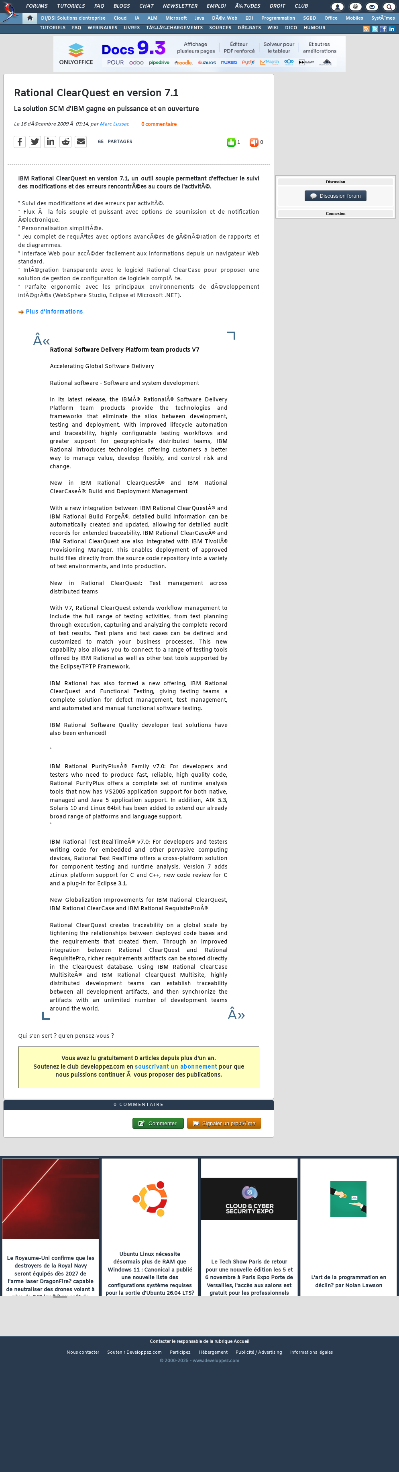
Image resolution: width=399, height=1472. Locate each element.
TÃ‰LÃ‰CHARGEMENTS (174, 28)
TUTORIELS (52, 28)
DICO (291, 28)
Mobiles (354, 18)
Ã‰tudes (247, 6)
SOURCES (220, 28)
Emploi (216, 6)
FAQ (99, 6)
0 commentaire (159, 143)
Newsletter (180, 6)
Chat (146, 6)
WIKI (273, 28)
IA (136, 18)
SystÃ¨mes (383, 18)
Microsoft (176, 18)
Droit (277, 6)
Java (199, 18)
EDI (249, 18)
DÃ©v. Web (224, 18)
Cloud (120, 18)
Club (301, 6)
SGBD (309, 18)
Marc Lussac (114, 142)
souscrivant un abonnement (176, 1085)
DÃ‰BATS (249, 28)
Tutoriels (71, 6)
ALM (152, 18)
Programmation (278, 18)
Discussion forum (335, 196)
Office (331, 18)
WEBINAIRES (102, 28)
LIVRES (132, 28)
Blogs (121, 6)
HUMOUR (314, 28)
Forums (36, 6)
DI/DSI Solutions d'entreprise (73, 18)
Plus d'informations (54, 330)
